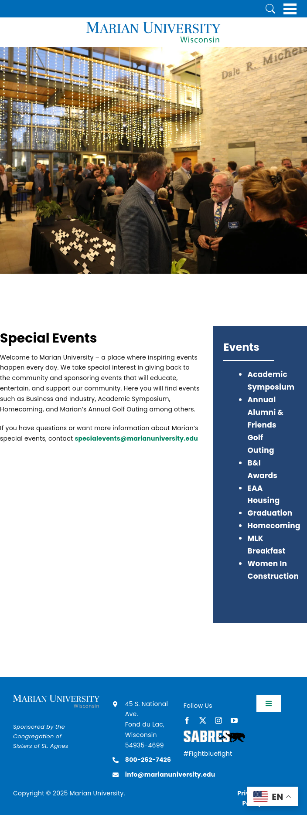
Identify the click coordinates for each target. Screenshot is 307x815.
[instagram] (218, 720)
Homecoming (273, 525)
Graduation (269, 513)
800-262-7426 (148, 759)
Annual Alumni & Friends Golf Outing (265, 424)
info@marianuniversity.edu (170, 774)
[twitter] (202, 720)
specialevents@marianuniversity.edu (136, 438)
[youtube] (234, 720)
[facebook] (187, 720)
